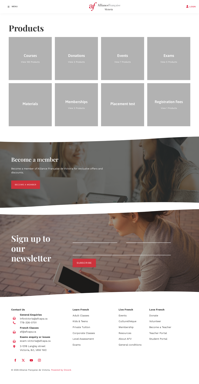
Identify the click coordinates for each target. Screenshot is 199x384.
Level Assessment (83, 338)
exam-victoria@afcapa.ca (35, 340)
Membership (126, 327)
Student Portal (158, 338)
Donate (153, 315)
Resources (125, 333)
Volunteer (155, 321)
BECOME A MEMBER (22, 182)
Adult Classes (81, 315)
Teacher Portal (158, 333)
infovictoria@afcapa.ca (33, 318)
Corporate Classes (84, 333)
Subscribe (84, 262)
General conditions (130, 344)
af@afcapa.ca (28, 331)
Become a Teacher (160, 327)
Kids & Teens (80, 321)
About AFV (125, 338)
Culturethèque (127, 321)
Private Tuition (81, 327)
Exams (77, 344)
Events (123, 315)
